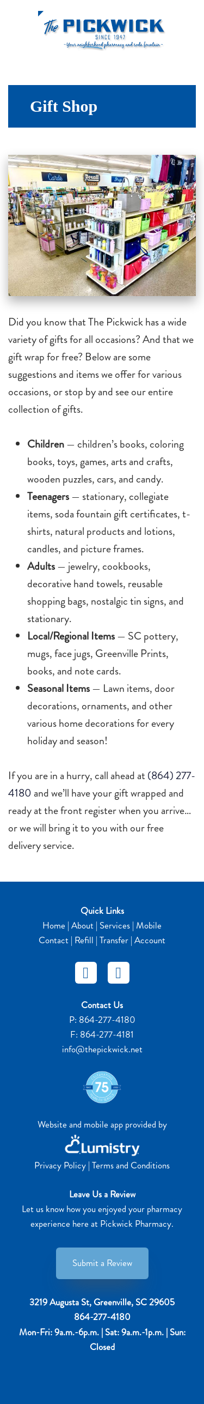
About (82, 925)
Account (149, 940)
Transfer (114, 940)
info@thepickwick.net (102, 1049)
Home (53, 925)
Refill (84, 940)
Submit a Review (102, 1262)
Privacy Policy (60, 1165)
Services (115, 925)
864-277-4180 (107, 1019)
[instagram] (118, 973)
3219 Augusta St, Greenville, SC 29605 (102, 1302)
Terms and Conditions (131, 1165)
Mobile (149, 925)
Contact (54, 940)
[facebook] (86, 973)
